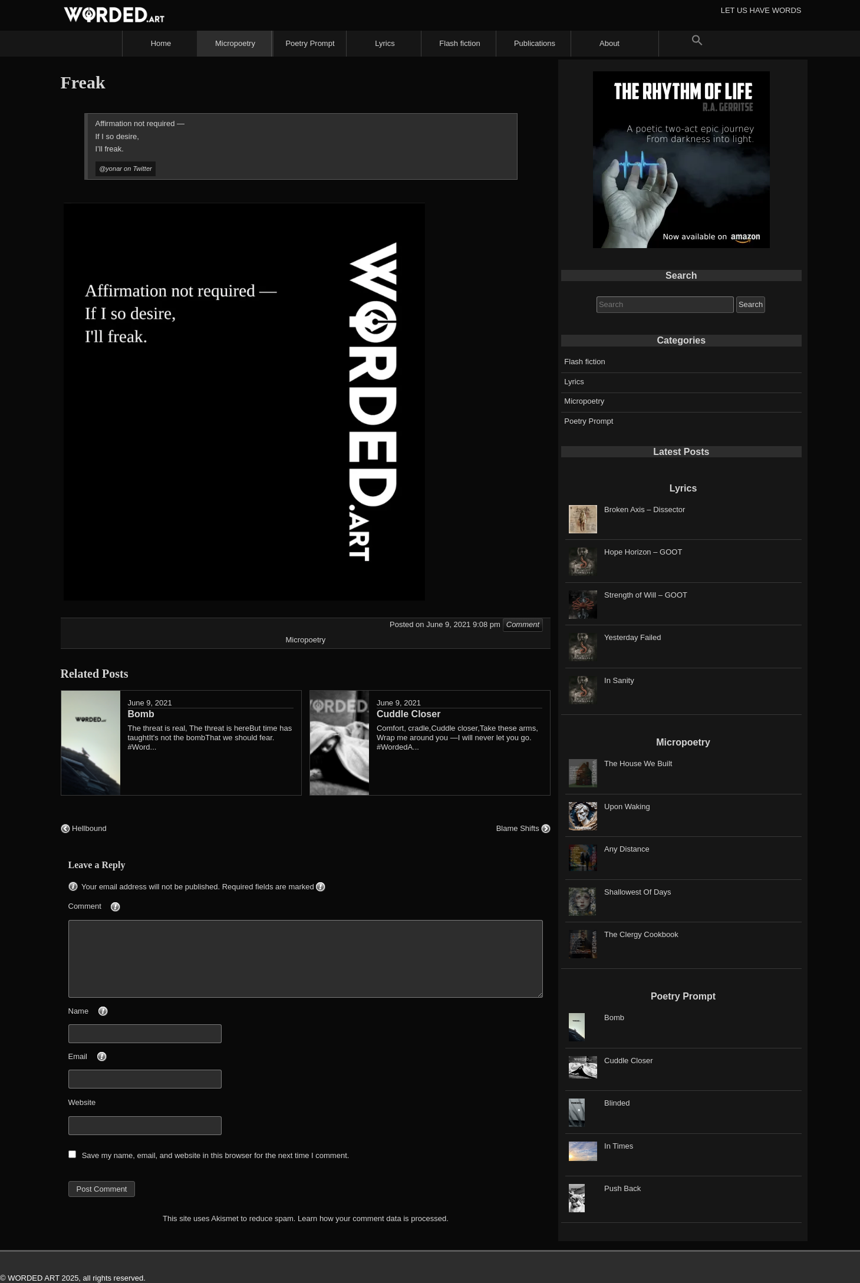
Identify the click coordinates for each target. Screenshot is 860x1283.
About (609, 43)
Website (82, 1102)
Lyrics (384, 43)
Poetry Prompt (309, 43)
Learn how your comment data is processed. (373, 1218)
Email (107, 1057)
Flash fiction (459, 43)
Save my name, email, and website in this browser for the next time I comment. (216, 1155)
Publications (534, 43)
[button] (697, 44)
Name (107, 1012)
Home (161, 43)
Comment (114, 907)
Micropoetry (235, 43)
